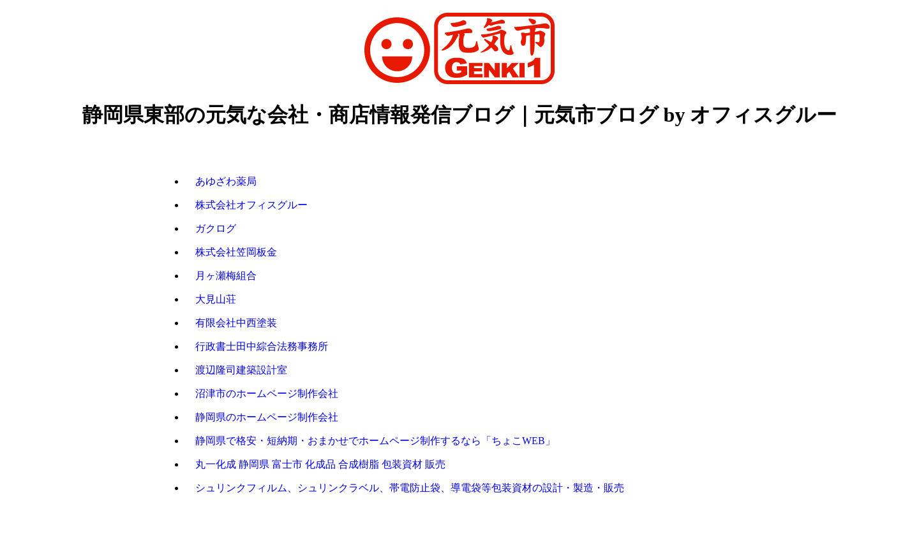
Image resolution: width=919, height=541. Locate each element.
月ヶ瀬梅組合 (226, 275)
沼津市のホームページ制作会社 (266, 393)
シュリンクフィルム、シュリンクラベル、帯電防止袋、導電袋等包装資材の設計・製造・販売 (409, 487)
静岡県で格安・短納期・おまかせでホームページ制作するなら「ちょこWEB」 (375, 440)
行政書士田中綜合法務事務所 (261, 346)
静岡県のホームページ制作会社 (266, 417)
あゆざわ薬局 (226, 181)
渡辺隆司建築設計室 (241, 369)
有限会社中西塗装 (236, 322)
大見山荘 (215, 299)
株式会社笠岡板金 (236, 252)
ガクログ (215, 228)
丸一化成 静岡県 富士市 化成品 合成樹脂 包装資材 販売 (320, 464)
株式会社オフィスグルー (251, 204)
